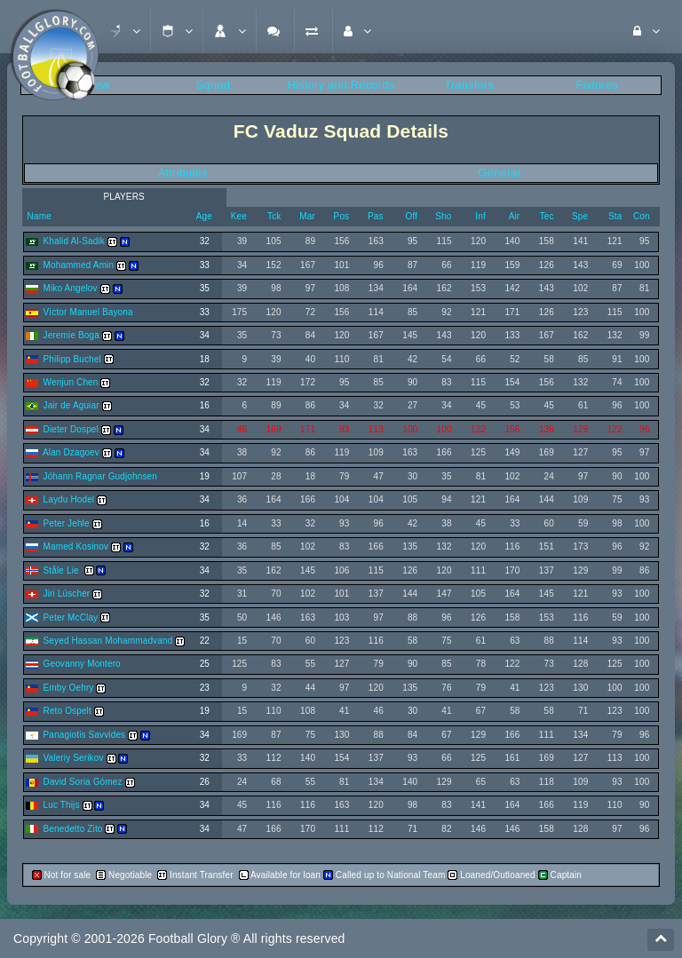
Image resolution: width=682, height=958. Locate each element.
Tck (274, 216)
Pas (376, 216)
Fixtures (597, 84)
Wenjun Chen (71, 382)
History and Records (341, 84)
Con (641, 216)
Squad (213, 84)
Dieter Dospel (71, 429)
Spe (580, 216)
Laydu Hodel (69, 499)
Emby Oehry (69, 688)
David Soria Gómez (83, 782)
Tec (547, 216)
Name (38, 216)
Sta (615, 216)
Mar (307, 216)
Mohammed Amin (79, 265)
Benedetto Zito (73, 829)
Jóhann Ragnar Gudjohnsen (100, 476)
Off (411, 216)
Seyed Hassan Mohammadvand (108, 640)
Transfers (469, 84)
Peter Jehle (67, 523)
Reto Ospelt (67, 711)
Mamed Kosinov (76, 546)
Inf (480, 216)
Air (514, 216)
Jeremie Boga (71, 335)
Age (204, 216)
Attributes (183, 172)
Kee (239, 216)
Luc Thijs (62, 805)
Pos (342, 216)
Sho (443, 216)
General (499, 172)
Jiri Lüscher (67, 593)
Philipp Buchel (72, 359)
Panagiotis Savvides (85, 735)
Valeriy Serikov (74, 758)
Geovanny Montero (82, 664)
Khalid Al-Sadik (74, 241)
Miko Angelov (71, 288)
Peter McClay (71, 617)
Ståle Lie (63, 570)
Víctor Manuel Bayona (88, 312)
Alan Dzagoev (71, 452)
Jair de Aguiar (71, 405)
